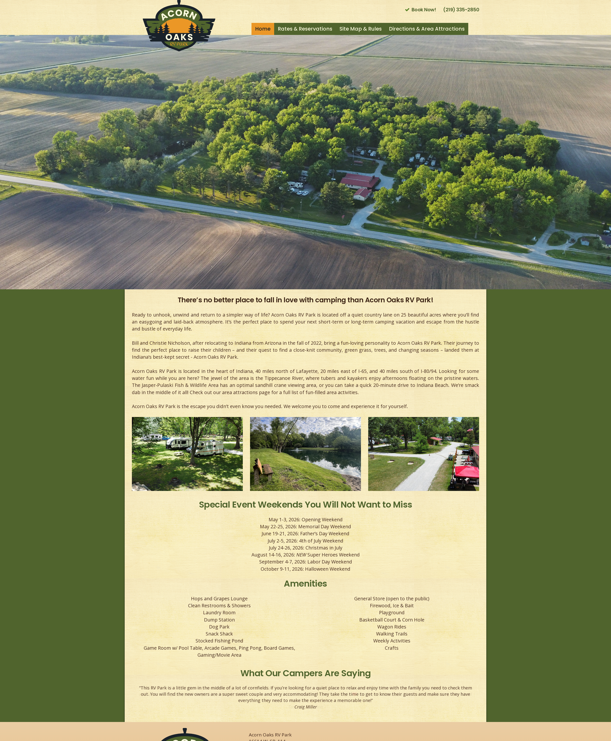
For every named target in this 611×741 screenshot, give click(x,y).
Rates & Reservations (305, 28)
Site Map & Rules (360, 28)
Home (263, 28)
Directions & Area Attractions (427, 28)
